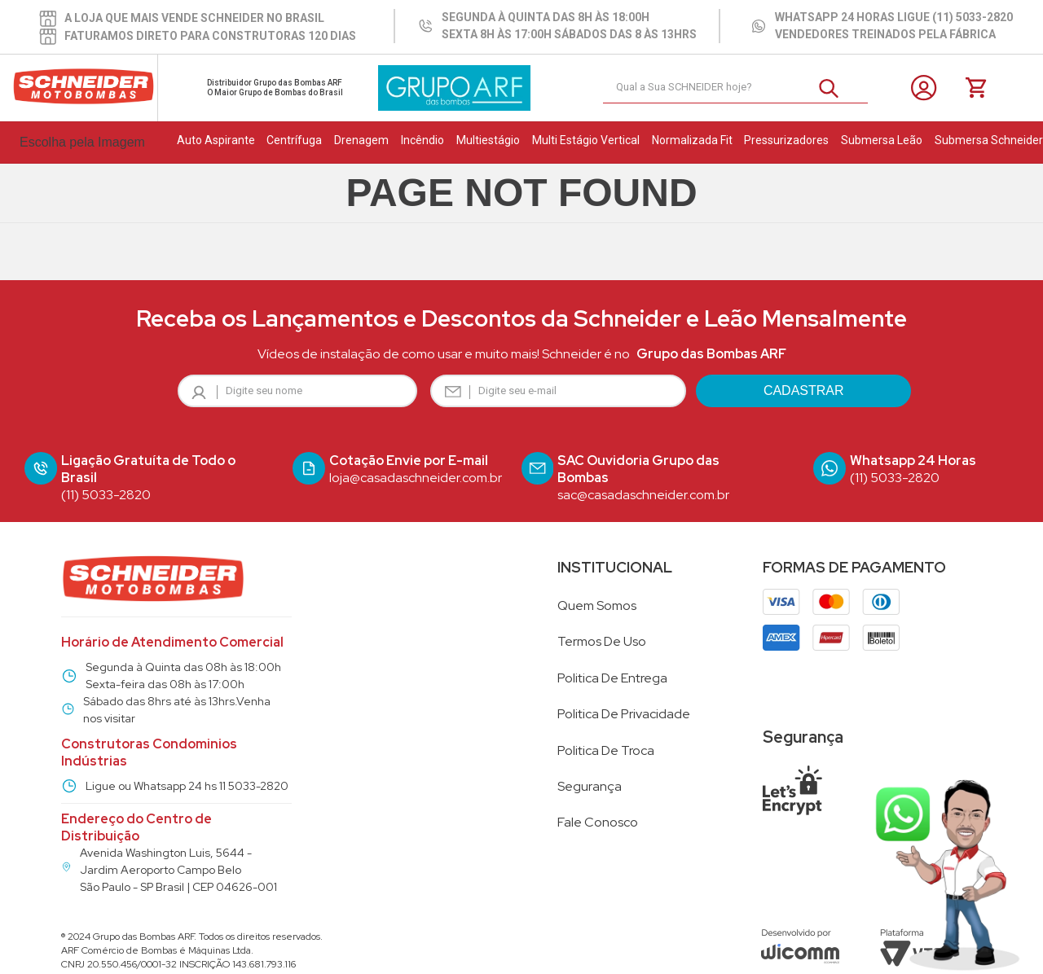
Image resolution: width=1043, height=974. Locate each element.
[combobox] (735, 87)
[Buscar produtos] (835, 87)
